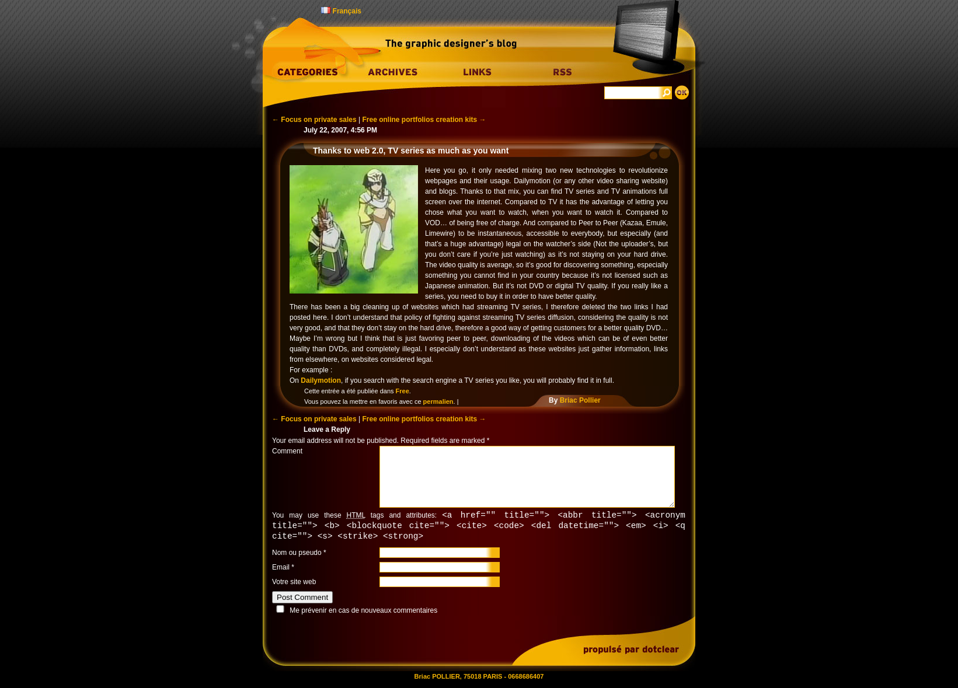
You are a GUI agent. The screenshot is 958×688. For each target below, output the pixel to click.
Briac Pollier (580, 400)
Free (402, 390)
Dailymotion (321, 380)
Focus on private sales (314, 120)
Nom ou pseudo (297, 554)
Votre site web (294, 583)
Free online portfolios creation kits (424, 120)
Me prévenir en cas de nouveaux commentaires (363, 612)
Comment (287, 451)
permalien (438, 401)
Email (281, 569)
